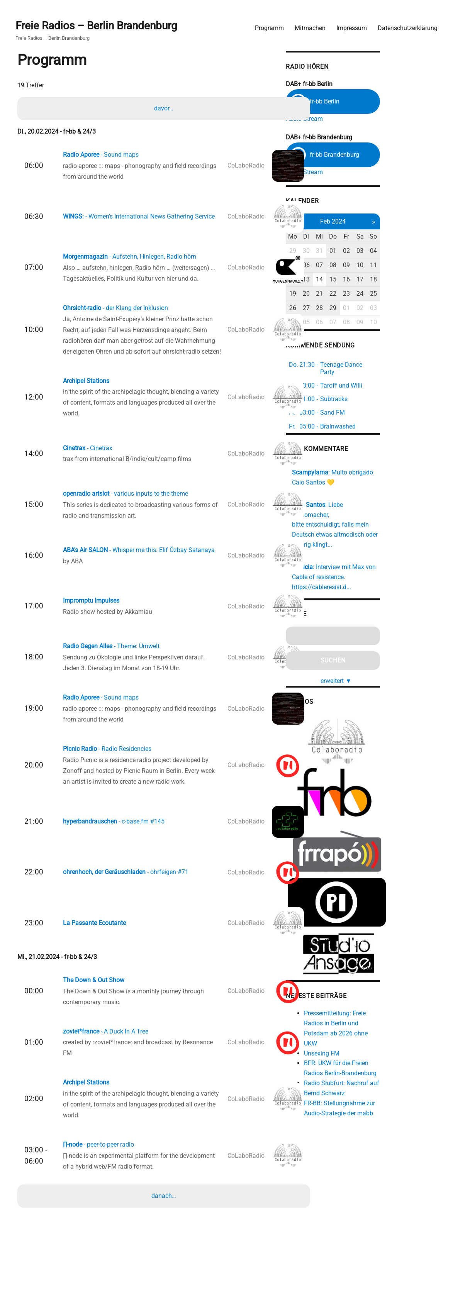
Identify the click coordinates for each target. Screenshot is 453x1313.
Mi (366, 237)
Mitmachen (307, 25)
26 (336, 308)
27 (351, 308)
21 (366, 294)
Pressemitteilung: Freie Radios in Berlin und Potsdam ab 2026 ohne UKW (390, 1016)
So (425, 237)
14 (366, 279)
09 (395, 265)
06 (351, 265)
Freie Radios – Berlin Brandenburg (99, 23)
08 (380, 265)
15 (380, 279)
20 (351, 294)
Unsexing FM (365, 1036)
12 (336, 279)
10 (410, 265)
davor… (165, 107)
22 (380, 294)
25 (425, 294)
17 (410, 279)
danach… (165, 1230)
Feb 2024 (381, 221)
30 (351, 251)
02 (395, 251)
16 (395, 279)
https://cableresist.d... (365, 569)
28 (366, 308)
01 (380, 251)
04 (425, 251)
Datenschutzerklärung (404, 25)
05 (336, 265)
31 (366, 251)
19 (336, 294)
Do (381, 237)
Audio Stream (347, 116)
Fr (395, 237)
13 (351, 279)
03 (410, 251)
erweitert (383, 662)
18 (425, 279)
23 (395, 294)
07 (366, 265)
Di (352, 237)
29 (336, 251)
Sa (410, 237)
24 (410, 294)
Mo (337, 237)
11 (425, 265)
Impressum (348, 25)
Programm (266, 25)
